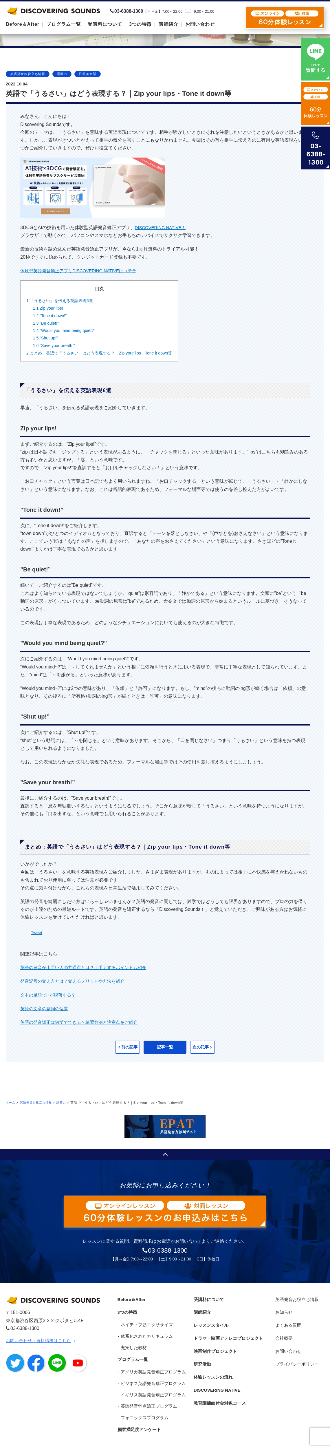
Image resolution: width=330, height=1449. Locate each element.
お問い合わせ (188, 1241)
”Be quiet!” (46, 323)
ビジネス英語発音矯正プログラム (151, 1374)
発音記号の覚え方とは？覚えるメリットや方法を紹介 (75, 981)
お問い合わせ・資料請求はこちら (40, 1341)
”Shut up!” (46, 337)
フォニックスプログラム (142, 1407)
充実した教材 (132, 1342)
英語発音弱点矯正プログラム (147, 1396)
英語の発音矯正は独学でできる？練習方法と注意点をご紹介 (82, 1022)
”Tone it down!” (51, 315)
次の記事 (217, 1047)
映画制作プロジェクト (215, 1342)
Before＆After (131, 1299)
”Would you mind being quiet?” (66, 330)
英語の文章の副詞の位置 (45, 1008)
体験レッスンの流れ (213, 1364)
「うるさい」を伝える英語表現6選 (62, 300)
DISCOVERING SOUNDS (53, 10)
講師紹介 (201, 1310)
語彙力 (62, 74)
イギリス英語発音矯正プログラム (151, 1385)
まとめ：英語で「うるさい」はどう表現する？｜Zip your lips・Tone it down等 (104, 352)
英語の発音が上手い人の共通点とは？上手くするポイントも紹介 (87, 967)
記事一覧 (165, 1047)
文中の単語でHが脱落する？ (49, 995)
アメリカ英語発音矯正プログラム (151, 1364)
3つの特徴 (126, 1310)
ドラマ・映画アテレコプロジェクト (229, 1331)
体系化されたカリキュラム (145, 1331)
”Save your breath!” (55, 345)
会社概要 (283, 1331)
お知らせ (283, 1310)
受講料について (208, 1299)
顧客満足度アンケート (139, 1417)
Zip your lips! (49, 308)
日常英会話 (87, 74)
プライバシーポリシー (297, 1353)
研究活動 (201, 1353)
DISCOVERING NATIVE (217, 1374)
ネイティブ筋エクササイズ (145, 1320)
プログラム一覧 (132, 1353)
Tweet (37, 932)
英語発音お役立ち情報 (27, 74)
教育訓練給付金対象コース (220, 1385)
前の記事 (113, 1047)
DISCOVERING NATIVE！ (162, 227)
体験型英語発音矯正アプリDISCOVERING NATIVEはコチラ (82, 270)
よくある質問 (288, 1320)
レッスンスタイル (210, 1320)
